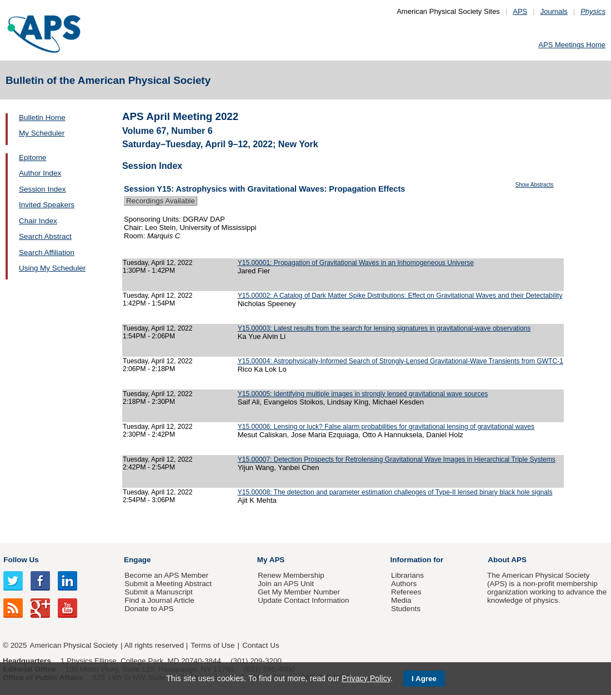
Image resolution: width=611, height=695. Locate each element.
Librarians (407, 575)
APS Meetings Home (571, 45)
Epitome (32, 157)
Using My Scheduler (52, 268)
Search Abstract (45, 236)
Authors (404, 583)
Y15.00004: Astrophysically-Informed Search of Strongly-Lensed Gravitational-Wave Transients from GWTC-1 (400, 361)
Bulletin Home (42, 117)
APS (520, 11)
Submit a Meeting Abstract (168, 583)
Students (405, 608)
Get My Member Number (299, 592)
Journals (554, 11)
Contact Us (260, 645)
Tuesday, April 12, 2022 (158, 263)
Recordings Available (160, 201)
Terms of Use (212, 645)
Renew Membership (291, 575)
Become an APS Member (166, 575)
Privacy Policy (366, 678)
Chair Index (38, 221)
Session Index (42, 189)
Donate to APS (148, 608)
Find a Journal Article (159, 600)
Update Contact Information (303, 600)
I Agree (424, 678)
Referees (406, 592)
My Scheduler (41, 133)
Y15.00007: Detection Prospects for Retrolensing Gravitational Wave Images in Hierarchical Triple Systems (396, 459)
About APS (507, 560)
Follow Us (20, 560)
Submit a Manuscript (158, 592)
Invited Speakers (46, 205)
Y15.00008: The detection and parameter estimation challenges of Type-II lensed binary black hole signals (395, 492)
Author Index (40, 173)
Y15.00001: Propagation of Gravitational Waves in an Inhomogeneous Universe (356, 263)
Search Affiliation (46, 252)
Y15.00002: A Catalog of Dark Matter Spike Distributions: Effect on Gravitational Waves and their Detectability (400, 295)
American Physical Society (74, 645)
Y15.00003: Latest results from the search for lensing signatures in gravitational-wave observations (384, 328)
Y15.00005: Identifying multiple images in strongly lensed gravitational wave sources (363, 394)
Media (401, 600)
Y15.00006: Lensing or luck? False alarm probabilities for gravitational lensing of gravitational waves (386, 427)
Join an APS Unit (286, 583)
